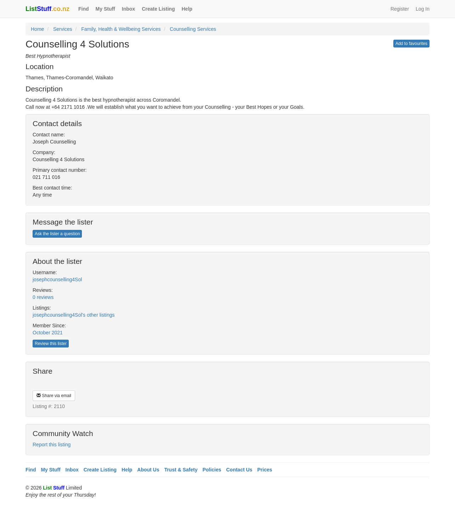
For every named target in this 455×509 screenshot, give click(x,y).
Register (400, 9)
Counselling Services (193, 29)
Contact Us (239, 470)
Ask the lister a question (57, 233)
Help (186, 9)
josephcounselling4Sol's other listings (73, 315)
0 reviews (43, 297)
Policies (211, 470)
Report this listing (52, 444)
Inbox (128, 9)
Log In (422, 9)
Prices (264, 470)
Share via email (53, 395)
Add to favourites (411, 43)
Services (62, 29)
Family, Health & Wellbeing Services (121, 29)
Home (37, 29)
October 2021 (48, 332)
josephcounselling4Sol (57, 279)
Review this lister (51, 343)
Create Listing (158, 9)
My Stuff (105, 9)
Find (83, 9)
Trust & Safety (180, 470)
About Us (148, 470)
